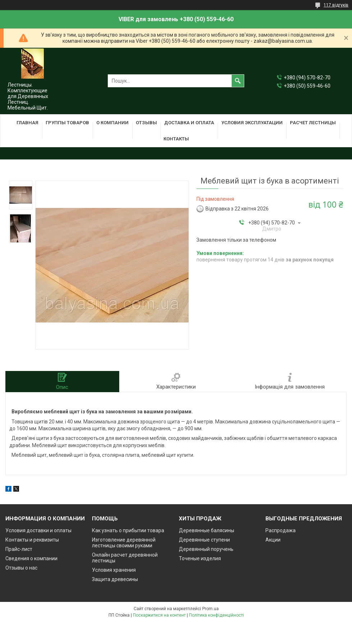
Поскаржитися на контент (159, 615)
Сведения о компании (31, 558)
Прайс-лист (18, 549)
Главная (27, 122)
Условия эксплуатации (252, 122)
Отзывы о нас (21, 568)
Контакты (176, 138)
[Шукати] (238, 81)
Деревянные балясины (206, 530)
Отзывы (146, 122)
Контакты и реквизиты (32, 540)
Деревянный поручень (206, 549)
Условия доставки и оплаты (38, 530)
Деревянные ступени (204, 540)
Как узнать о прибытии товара (128, 530)
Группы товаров (67, 122)
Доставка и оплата (189, 122)
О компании (112, 122)
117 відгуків (336, 5)
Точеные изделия (200, 558)
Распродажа (280, 530)
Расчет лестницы (313, 122)
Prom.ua (210, 608)
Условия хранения (114, 570)
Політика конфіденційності (216, 615)
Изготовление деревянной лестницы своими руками (124, 542)
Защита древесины (115, 579)
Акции (273, 540)
